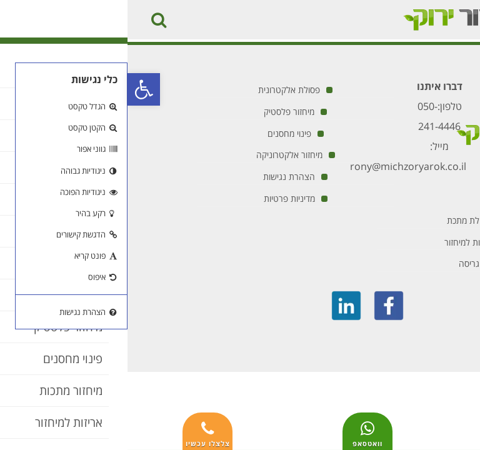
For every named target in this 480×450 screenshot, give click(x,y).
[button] (16, 89)
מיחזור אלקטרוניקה (162, 155)
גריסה (341, 263)
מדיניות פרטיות (162, 198)
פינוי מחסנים (162, 133)
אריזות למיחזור (341, 242)
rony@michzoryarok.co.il (280, 166)
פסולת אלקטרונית (161, 90)
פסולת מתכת (341, 220)
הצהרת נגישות (162, 176)
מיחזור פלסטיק (161, 112)
